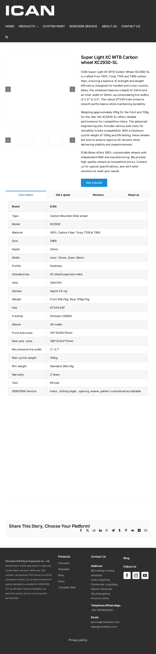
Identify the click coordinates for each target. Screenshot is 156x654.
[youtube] (144, 575)
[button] (6, 37)
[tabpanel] (78, 347)
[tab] (26, 194)
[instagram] (136, 575)
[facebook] (127, 575)
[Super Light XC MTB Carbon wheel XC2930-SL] (40, 89)
